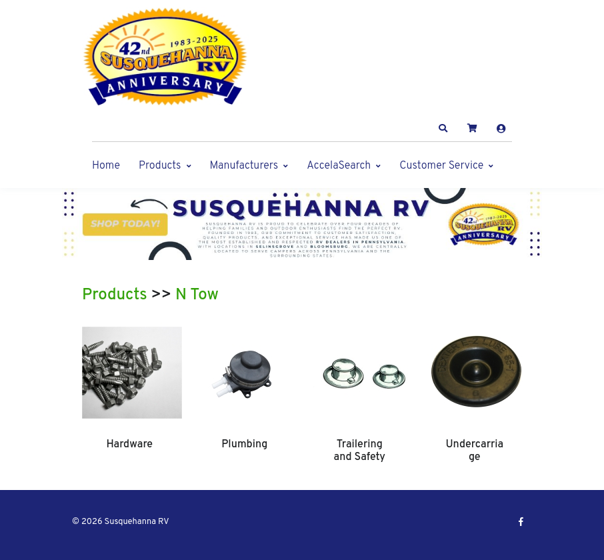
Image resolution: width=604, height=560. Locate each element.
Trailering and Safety (359, 450)
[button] (443, 128)
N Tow (197, 295)
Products (160, 166)
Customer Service (441, 166)
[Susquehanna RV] (165, 57)
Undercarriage (474, 450)
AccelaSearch (339, 166)
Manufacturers (244, 166)
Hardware (129, 444)
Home (106, 166)
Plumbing (244, 444)
